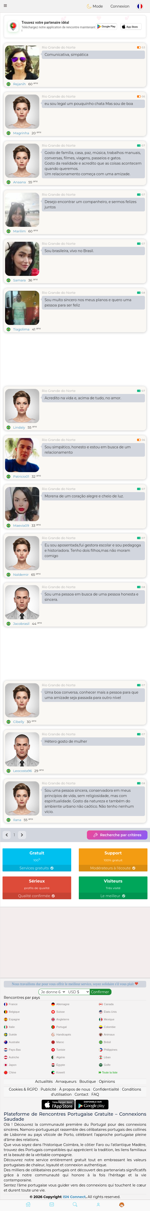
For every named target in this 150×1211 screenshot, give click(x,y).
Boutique (87, 1081)
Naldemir (21, 575)
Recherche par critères (117, 835)
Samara (19, 280)
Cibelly (18, 722)
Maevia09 (21, 525)
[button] (5, 5)
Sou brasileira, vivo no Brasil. (69, 251)
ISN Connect (74, 1197)
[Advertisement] (75, 26)
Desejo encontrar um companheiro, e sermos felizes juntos (90, 204)
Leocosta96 (22, 771)
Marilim (19, 231)
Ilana (17, 820)
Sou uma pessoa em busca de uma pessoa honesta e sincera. (91, 597)
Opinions (107, 1081)
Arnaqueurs (65, 1081)
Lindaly (19, 427)
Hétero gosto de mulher (66, 741)
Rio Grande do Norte (59, 47)
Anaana (19, 182)
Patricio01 (21, 476)
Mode (95, 6)
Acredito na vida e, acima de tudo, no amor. (83, 398)
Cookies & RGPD (23, 1089)
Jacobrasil (21, 624)
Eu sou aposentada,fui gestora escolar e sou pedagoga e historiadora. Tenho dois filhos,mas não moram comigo (93, 550)
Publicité (48, 1089)
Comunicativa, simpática (66, 54)
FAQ (95, 1094)
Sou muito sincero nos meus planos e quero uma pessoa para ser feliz (88, 302)
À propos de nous (74, 1089)
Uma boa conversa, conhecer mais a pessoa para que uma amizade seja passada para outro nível (91, 695)
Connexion (119, 6)
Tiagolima (21, 329)
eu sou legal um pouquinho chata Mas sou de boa (89, 103)
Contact (81, 1094)
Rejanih (19, 84)
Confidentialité (106, 1089)
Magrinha (21, 133)
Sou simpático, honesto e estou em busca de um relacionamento (88, 450)
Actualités (43, 1081)
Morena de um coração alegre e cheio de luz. (84, 496)
